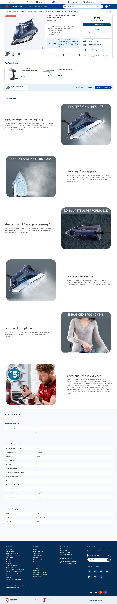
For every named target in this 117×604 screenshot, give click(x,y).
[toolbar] (24, 53)
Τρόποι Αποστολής (37, 555)
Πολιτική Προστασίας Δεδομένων (14, 571)
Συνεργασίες (9, 555)
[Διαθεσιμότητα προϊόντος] (97, 31)
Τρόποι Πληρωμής (37, 553)
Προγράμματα (9, 557)
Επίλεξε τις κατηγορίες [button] (93, 555)
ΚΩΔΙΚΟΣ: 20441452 (51, 20)
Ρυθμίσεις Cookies (37, 570)
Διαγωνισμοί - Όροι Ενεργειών (40, 574)
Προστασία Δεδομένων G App (13, 573)
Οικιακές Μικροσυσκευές (42, 6)
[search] (83, 6)
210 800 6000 (63, 550)
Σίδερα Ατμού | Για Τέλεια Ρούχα (45, 11)
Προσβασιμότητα (37, 576)
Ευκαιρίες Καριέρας (10, 551)
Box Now (35, 557)
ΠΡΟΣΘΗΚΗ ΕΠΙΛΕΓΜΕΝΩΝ (103, 87)
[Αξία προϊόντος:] (97, 19)
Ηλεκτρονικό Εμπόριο (11, 583)
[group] (97, 45)
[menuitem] (12, 6)
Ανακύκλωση (36, 549)
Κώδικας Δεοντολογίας (11, 567)
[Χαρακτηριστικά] (58, 474)
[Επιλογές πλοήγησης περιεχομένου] (63, 54)
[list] (49, 11)
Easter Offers (30, 6)
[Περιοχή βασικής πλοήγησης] (58, 6)
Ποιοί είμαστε (9, 549)
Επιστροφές (36, 564)
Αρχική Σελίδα (7, 11)
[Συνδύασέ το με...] (58, 79)
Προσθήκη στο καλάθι (98, 24)
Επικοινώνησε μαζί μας (66, 558)
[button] (97, 6)
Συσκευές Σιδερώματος (31, 11)
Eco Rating (36, 561)
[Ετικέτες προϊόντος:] (24, 16)
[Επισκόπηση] (58, 253)
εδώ (59, 46)
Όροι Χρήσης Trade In (11, 565)
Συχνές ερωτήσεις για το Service (41, 568)
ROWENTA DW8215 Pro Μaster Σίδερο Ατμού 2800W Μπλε (61, 16)
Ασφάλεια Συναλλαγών (38, 551)
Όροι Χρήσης (9, 559)
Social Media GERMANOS (39, 572)
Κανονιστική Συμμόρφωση (12, 587)
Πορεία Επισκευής (37, 566)
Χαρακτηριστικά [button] (71, 55)
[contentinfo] (58, 593)
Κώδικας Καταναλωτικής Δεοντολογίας (15, 569)
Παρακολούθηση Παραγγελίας (40, 559)
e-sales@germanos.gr (66, 554)
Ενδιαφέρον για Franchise (12, 553)
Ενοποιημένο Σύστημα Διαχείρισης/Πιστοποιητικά (17, 585)
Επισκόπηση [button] (55, 55)
